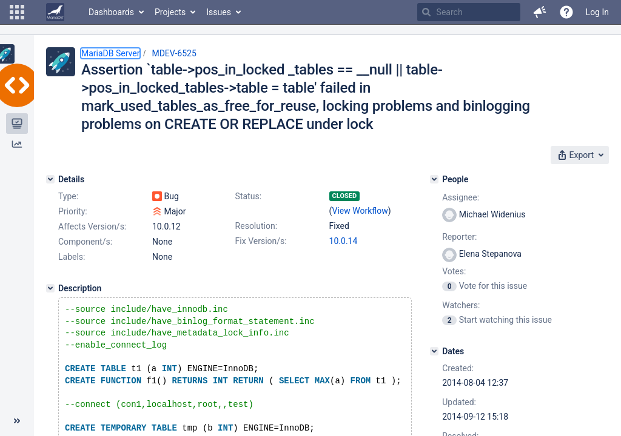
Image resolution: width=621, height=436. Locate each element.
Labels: (71, 257)
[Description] (50, 288)
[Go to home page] (55, 12)
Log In (597, 12)
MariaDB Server (110, 53)
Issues (218, 12)
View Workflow (360, 211)
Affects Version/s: (92, 226)
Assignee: (460, 197)
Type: (68, 196)
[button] (17, 12)
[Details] (50, 179)
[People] (434, 179)
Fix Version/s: (261, 241)
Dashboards (111, 12)
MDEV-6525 (174, 53)
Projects (170, 12)
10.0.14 (343, 241)
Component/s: (85, 241)
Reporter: (459, 237)
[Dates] (434, 351)
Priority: (72, 211)
